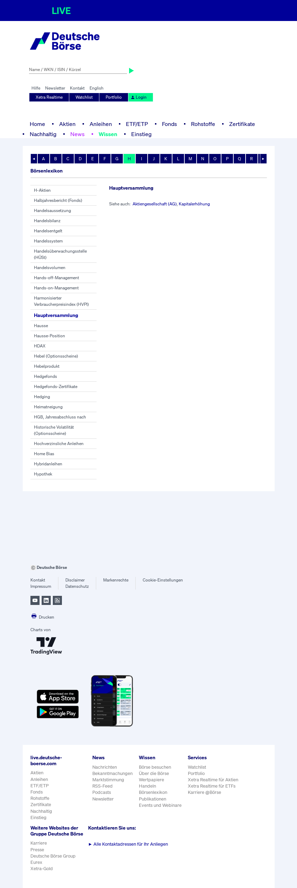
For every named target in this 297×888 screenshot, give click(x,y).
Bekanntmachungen (112, 773)
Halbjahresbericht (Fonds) (58, 200)
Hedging (42, 396)
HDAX (39, 345)
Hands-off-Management (56, 277)
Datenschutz (77, 586)
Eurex (36, 862)
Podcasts (101, 792)
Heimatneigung (48, 406)
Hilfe (35, 88)
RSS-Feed (102, 786)
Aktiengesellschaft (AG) (155, 203)
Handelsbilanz (47, 220)
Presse (37, 850)
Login (138, 97)
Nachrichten (104, 767)
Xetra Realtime (49, 97)
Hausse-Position (49, 335)
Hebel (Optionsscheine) (56, 356)
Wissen (108, 134)
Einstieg (141, 134)
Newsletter (55, 88)
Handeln (147, 786)
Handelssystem (48, 241)
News (77, 134)
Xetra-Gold (41, 869)
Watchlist (84, 97)
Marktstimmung (108, 780)
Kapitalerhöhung (194, 203)
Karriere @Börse (204, 792)
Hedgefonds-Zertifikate (55, 386)
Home (37, 124)
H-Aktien (42, 190)
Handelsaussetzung (52, 210)
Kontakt (77, 88)
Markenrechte (115, 580)
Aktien (67, 124)
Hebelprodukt (46, 366)
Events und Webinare (160, 805)
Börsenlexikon (153, 792)
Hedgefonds (45, 376)
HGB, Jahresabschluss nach (60, 417)
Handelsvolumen (49, 267)
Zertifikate (242, 124)
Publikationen (152, 799)
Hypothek (43, 474)
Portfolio (114, 97)
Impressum (40, 586)
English (97, 88)
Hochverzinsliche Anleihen (59, 443)
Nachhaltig (43, 134)
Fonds (169, 124)
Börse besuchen (155, 767)
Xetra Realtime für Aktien (213, 780)
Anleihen (101, 124)
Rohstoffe (203, 124)
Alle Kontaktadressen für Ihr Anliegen (128, 844)
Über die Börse (154, 773)
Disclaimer (75, 580)
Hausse (41, 325)
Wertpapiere (151, 780)
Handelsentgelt (48, 230)
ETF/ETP (137, 124)
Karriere (38, 843)
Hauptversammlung (56, 315)
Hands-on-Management (56, 287)
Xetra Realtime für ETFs (211, 786)
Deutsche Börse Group (53, 856)
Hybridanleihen (48, 463)
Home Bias (44, 453)
